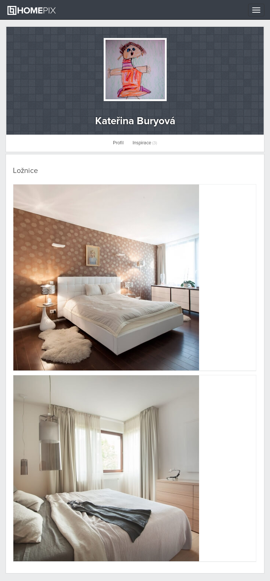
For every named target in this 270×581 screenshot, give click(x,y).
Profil (118, 143)
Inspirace (145, 143)
